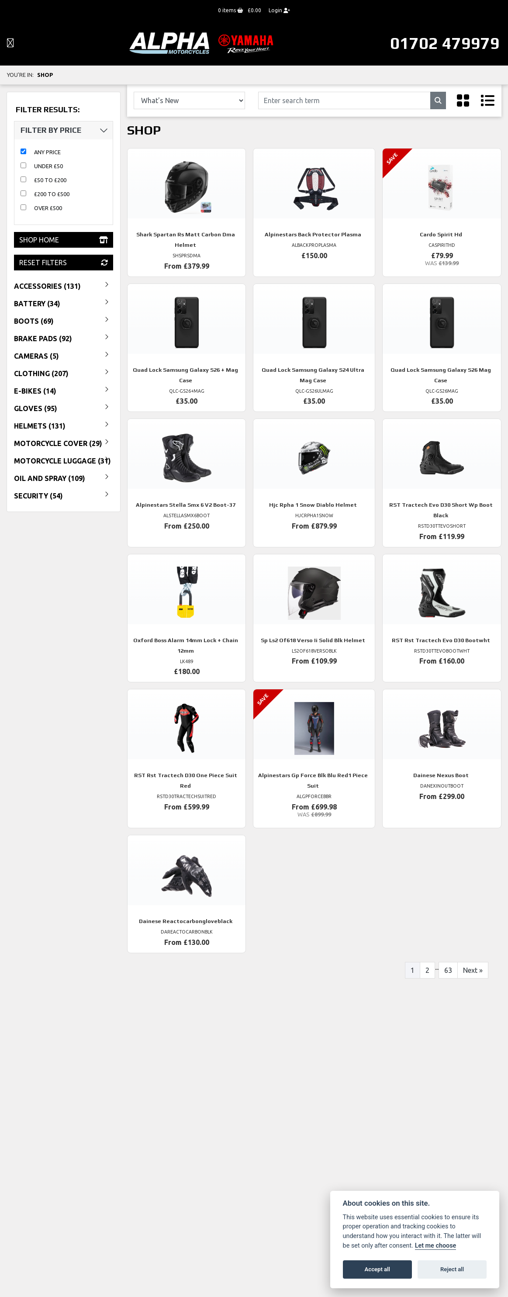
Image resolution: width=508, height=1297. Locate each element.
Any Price (47, 152)
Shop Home (63, 240)
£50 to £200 (50, 180)
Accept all (377, 1269)
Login (279, 10)
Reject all (452, 1269)
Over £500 (48, 208)
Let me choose (435, 1245)
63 (448, 970)
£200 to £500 (51, 194)
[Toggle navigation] (10, 43)
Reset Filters (63, 262)
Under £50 (48, 166)
